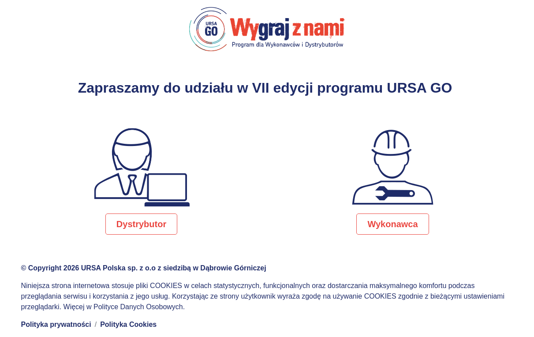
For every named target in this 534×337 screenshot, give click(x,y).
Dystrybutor (141, 224)
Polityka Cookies (128, 324)
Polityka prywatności (56, 324)
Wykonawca (392, 224)
